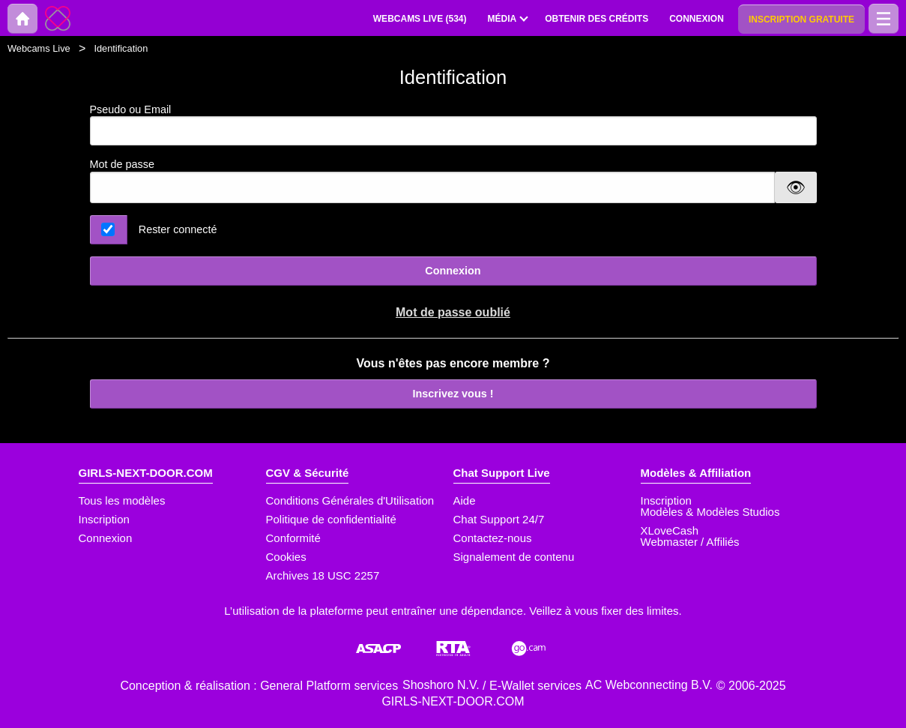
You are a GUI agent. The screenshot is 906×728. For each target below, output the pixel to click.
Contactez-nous (492, 538)
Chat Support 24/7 (499, 519)
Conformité (293, 538)
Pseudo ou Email (453, 124)
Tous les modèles (122, 500)
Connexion (452, 271)
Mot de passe (122, 164)
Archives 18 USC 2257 (323, 575)
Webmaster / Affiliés (690, 541)
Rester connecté (178, 229)
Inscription (104, 519)
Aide (464, 500)
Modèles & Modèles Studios (710, 511)
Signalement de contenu (514, 556)
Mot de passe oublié (453, 312)
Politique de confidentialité (331, 519)
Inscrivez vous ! (453, 394)
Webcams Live (38, 48)
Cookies (286, 556)
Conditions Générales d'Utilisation (350, 500)
